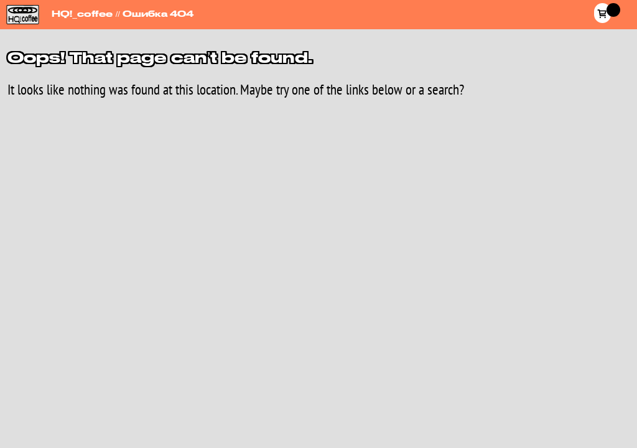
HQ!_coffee (20, 7)
